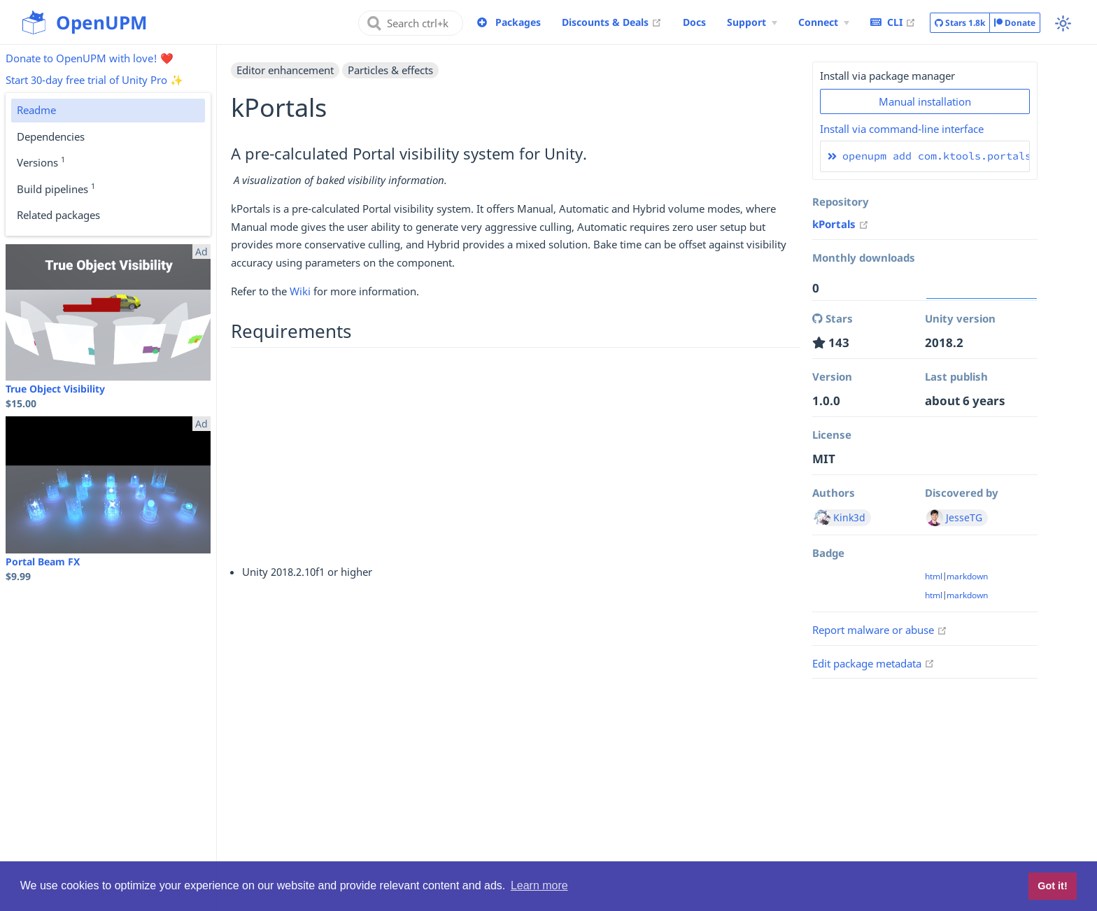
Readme (36, 110)
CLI (893, 22)
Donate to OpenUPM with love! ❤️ (90, 58)
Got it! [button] (1052, 885)
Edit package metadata (873, 663)
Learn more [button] (539, 885)
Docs (694, 22)
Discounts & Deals (612, 22)
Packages (518, 22)
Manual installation (925, 101)
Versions (41, 161)
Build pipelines (56, 188)
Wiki (300, 291)
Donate (1014, 23)
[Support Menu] (752, 22)
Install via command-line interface (902, 129)
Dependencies (51, 136)
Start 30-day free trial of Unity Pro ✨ (94, 80)
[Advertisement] (515, 454)
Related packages (58, 215)
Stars (960, 23)
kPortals (840, 224)
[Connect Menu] (823, 22)
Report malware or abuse (879, 630)
